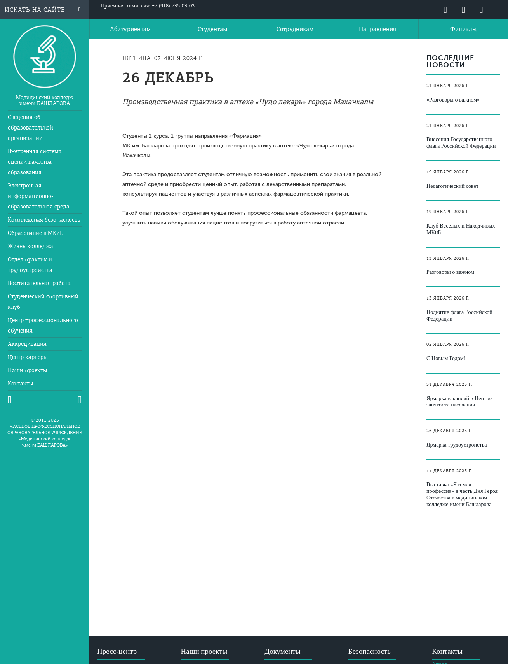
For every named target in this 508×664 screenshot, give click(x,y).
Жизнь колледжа (30, 246)
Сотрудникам (295, 29)
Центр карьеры (28, 357)
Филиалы (463, 29)
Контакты (20, 383)
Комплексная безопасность (44, 219)
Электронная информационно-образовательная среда (39, 196)
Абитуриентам (130, 29)
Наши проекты (27, 370)
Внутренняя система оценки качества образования (35, 162)
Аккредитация (27, 343)
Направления (377, 29)
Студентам (213, 29)
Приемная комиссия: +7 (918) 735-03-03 (148, 6)
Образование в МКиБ (35, 233)
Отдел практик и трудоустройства (30, 264)
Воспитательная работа (39, 283)
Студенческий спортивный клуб (43, 301)
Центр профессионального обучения (43, 325)
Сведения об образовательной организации (30, 128)
